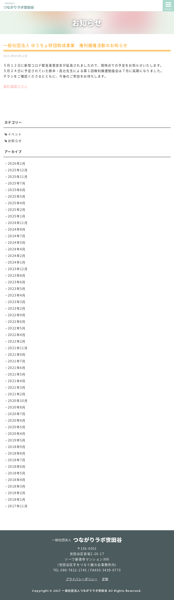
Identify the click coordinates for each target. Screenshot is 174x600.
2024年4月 (17, 249)
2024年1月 (17, 262)
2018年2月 (17, 492)
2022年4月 (17, 334)
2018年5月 (17, 473)
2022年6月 (17, 321)
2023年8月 (17, 275)
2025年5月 (17, 196)
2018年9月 (17, 446)
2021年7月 (17, 361)
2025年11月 (18, 176)
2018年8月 (17, 453)
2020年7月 (17, 413)
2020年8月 (17, 407)
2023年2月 (17, 308)
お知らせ (15, 140)
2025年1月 (17, 216)
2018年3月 (17, 486)
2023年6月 (17, 282)
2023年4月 (17, 295)
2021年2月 (17, 394)
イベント (15, 134)
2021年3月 (17, 387)
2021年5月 (17, 374)
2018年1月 (17, 499)
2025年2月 (17, 209)
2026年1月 (17, 163)
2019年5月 (17, 440)
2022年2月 (17, 341)
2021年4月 (17, 380)
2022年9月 (17, 315)
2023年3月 (17, 301)
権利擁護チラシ (15, 86)
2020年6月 (17, 420)
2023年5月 (17, 288)
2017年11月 (18, 506)
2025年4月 (17, 203)
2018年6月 (17, 466)
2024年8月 (17, 229)
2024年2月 (17, 255)
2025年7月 (17, 183)
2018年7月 (17, 460)
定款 (105, 579)
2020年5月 (17, 427)
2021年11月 (18, 348)
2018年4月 (17, 479)
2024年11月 (18, 222)
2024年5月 (17, 242)
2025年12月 (18, 170)
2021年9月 (17, 354)
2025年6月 (17, 189)
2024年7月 (17, 236)
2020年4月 (17, 433)
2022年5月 (17, 328)
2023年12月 (18, 268)
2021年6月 (17, 367)
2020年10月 (18, 400)
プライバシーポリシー (81, 579)
